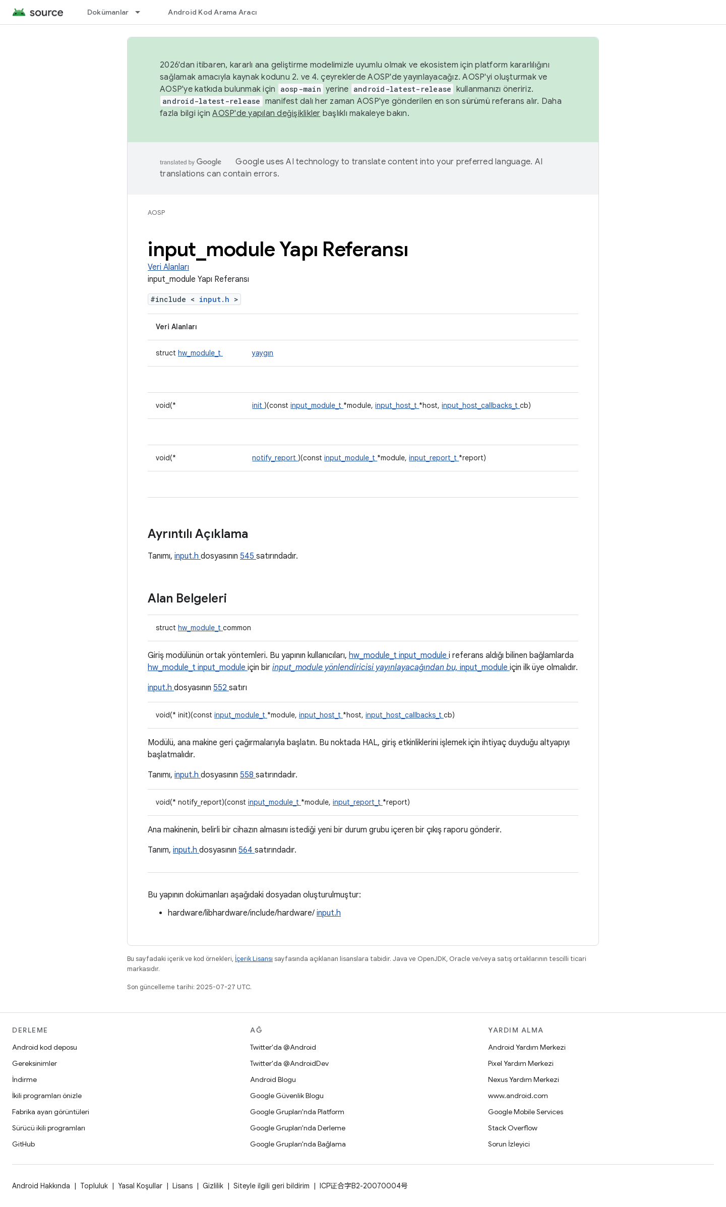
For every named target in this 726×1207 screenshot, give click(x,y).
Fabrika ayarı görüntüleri (50, 1111)
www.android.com (518, 1095)
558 (248, 775)
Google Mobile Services (525, 1111)
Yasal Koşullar (140, 1186)
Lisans (182, 1186)
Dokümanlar (108, 12)
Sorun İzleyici (509, 1144)
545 (248, 556)
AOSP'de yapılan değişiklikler (266, 113)
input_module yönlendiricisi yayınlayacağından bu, (366, 667)
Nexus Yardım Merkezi (523, 1079)
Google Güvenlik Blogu (287, 1095)
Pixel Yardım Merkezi (521, 1063)
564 (246, 850)
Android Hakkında (41, 1186)
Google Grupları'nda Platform (297, 1111)
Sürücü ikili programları (48, 1127)
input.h (216, 299)
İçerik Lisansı (254, 958)
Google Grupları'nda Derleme (297, 1127)
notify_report (275, 457)
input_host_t (397, 405)
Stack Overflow (512, 1127)
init (258, 405)
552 (221, 688)
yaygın (262, 352)
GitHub (23, 1144)
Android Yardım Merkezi (527, 1047)
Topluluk (94, 1186)
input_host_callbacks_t (481, 405)
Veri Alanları (168, 267)
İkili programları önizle (47, 1095)
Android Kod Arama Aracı (212, 12)
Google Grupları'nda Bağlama (298, 1144)
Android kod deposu (44, 1047)
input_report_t (434, 457)
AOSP (156, 212)
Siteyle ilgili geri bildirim (271, 1186)
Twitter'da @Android (283, 1047)
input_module (424, 655)
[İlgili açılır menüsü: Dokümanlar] (142, 12)
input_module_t (316, 405)
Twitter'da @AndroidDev (289, 1063)
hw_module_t (200, 352)
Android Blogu (273, 1079)
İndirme (24, 1079)
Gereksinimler (34, 1063)
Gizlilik (213, 1186)
